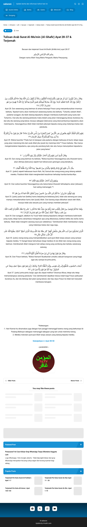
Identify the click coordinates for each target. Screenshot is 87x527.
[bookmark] (83, 4)
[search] (75, 4)
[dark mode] (79, 4)
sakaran (7, 4)
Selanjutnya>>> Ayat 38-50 (43, 341)
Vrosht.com (47, 523)
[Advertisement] (43, 78)
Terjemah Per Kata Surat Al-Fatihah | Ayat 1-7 (18, 479)
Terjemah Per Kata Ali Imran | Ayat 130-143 (17, 489)
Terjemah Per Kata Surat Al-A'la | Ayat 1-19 (58, 489)
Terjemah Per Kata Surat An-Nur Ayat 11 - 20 (58, 479)
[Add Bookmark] (16, 30)
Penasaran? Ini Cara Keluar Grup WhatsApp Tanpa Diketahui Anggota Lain (31, 453)
